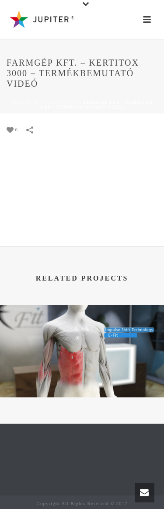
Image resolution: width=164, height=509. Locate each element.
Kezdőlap (25, 102)
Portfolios (60, 102)
